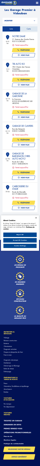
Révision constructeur (10, 340)
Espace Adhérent (19, 457)
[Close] (36, 217)
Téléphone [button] (23, 50)
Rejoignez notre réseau (19, 449)
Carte (29, 29)
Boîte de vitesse (9, 368)
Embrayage (7, 371)
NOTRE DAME (18, 36)
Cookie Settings (20, 245)
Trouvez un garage (13, 420)
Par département (9, 406)
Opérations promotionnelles (17, 432)
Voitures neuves (8, 413)
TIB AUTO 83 (18, 64)
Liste (11, 29)
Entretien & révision (9, 332)
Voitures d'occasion (9, 399)
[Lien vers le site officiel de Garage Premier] (9, 3)
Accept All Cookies (20, 240)
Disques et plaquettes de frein (13, 352)
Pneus (5, 383)
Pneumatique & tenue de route (11, 378)
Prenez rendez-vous (13, 428)
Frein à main (8, 355)
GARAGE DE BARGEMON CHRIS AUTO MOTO (21, 156)
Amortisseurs (8, 389)
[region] (20, 233)
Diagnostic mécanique (11, 360)
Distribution (7, 363)
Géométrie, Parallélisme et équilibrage (16, 386)
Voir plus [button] (23, 55)
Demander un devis (12, 424)
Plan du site (8, 436)
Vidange (6, 337)
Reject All (20, 234)
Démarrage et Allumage (12, 366)
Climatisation (8, 346)
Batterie (6, 343)
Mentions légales (10, 440)
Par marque (7, 404)
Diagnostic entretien (10, 349)
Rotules (6, 392)
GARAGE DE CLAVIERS (22, 126)
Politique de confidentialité (14, 443)
